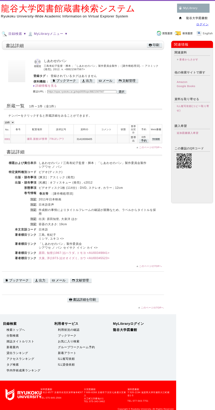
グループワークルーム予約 (76, 347)
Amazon (182, 82)
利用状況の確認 (69, 329)
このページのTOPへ (150, 147)
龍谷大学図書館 (125, 330)
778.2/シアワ (56, 138)
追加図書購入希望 (187, 132)
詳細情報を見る (46, 85)
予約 (144, 140)
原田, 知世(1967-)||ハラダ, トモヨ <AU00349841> (74, 252)
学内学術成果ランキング (23, 370)
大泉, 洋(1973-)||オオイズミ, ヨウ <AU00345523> (74, 258)
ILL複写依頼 (66, 358)
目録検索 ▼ (14, 34)
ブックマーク (67, 335)
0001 (7, 139)
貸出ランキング (17, 353)
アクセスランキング (20, 358)
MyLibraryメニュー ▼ (47, 34)
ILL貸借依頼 (66, 364)
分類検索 (13, 335)
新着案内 (13, 347)
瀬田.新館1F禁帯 (37, 138)
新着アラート (67, 353)
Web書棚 (156, 139)
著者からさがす (188, 59)
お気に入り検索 (69, 341)
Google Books (186, 86)
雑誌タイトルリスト (20, 341)
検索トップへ (16, 329)
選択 (121, 91)
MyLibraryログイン (128, 323)
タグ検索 (13, 364)
